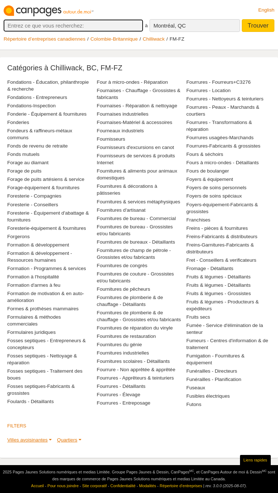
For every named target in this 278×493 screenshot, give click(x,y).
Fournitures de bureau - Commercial (136, 218)
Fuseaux (195, 387)
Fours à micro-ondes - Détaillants (222, 162)
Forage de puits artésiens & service (45, 179)
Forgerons (18, 236)
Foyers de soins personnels (216, 187)
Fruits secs (198, 317)
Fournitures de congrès (122, 265)
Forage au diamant (28, 162)
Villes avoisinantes (27, 440)
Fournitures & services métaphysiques (138, 201)
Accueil (37, 486)
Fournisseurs (111, 139)
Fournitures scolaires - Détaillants (133, 361)
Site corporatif (94, 486)
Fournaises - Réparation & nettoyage (137, 105)
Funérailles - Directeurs (211, 371)
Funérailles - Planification (213, 379)
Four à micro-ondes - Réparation (132, 82)
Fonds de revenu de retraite (37, 146)
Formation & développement (38, 245)
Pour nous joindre (63, 486)
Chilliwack (153, 39)
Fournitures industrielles (123, 353)
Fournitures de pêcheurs (123, 289)
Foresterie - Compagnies (34, 196)
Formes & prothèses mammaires (43, 308)
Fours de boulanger (207, 171)
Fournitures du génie (119, 344)
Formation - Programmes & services (46, 268)
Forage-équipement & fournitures (43, 187)
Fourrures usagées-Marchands (220, 137)
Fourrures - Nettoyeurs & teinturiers (225, 99)
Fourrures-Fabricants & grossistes (223, 146)
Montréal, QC (169, 25)
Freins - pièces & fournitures (217, 228)
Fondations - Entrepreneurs (37, 97)
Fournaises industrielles (122, 114)
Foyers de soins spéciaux (214, 196)
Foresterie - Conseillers (32, 204)
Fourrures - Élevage (118, 394)
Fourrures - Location (208, 90)
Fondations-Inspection (31, 105)
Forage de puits (24, 171)
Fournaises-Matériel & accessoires (134, 122)
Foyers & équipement (209, 179)
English (266, 10)
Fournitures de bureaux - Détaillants (136, 242)
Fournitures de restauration (126, 336)
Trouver (258, 25)
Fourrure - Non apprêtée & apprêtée (136, 369)
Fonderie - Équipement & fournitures (47, 114)
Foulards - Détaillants (30, 401)
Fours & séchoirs (204, 154)
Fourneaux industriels (120, 130)
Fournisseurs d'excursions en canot (135, 147)
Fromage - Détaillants (209, 268)
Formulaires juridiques (31, 332)
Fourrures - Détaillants (121, 386)
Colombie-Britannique (114, 39)
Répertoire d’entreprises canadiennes (44, 39)
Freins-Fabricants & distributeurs (221, 236)
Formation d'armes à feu (33, 285)
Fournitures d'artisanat (121, 210)
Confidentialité (123, 486)
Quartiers (67, 440)
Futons (194, 404)
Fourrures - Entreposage (123, 403)
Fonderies (18, 122)
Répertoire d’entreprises (181, 486)
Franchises (198, 220)
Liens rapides (255, 460)
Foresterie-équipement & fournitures (46, 228)
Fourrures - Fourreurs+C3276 (218, 82)
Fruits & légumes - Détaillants (218, 276)
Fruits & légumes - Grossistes (218, 293)
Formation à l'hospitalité (33, 276)
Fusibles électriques (208, 396)
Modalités (147, 486)
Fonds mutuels (23, 154)
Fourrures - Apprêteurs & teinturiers (135, 378)
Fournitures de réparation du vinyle (135, 328)
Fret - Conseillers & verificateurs (221, 260)
